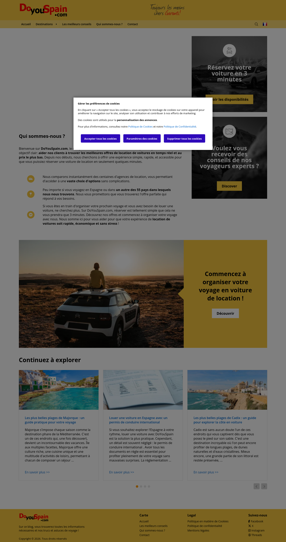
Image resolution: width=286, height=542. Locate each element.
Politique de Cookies (140, 126)
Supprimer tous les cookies (184, 138)
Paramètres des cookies (142, 138)
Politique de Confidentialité (180, 126)
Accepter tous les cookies (100, 138)
